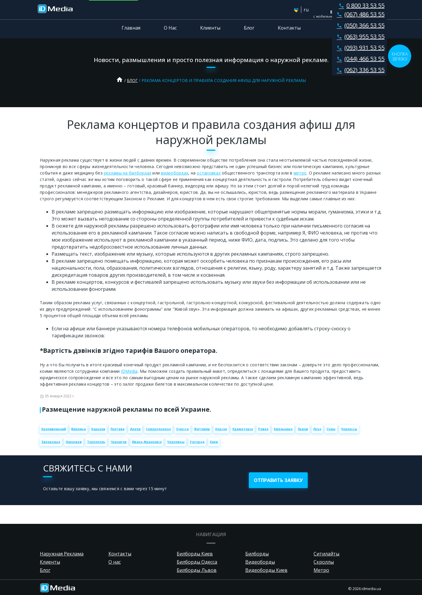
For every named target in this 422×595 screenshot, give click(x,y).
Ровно (263, 429)
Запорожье (50, 442)
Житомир (202, 429)
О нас (114, 562)
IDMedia (129, 371)
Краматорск (242, 429)
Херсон (221, 429)
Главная (131, 28)
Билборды (257, 553)
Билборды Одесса (197, 562)
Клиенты (210, 28)
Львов (303, 429)
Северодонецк (158, 429)
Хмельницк (283, 429)
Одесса (182, 429)
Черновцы (176, 442)
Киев (214, 442)
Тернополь (96, 442)
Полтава (117, 429)
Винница (78, 429)
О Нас (170, 28)
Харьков (98, 429)
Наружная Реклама (62, 553)
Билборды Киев (195, 553)
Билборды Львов (197, 570)
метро (300, 173)
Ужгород (197, 442)
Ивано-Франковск (147, 442)
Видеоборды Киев (266, 570)
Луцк (317, 429)
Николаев (74, 442)
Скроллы (324, 562)
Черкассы (349, 429)
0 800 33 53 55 (360, 5)
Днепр (135, 429)
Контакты (289, 28)
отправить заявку (278, 480)
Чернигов (118, 442)
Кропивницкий (53, 429)
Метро (321, 570)
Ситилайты (326, 553)
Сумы (331, 429)
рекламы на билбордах (127, 173)
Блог (249, 28)
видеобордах (174, 173)
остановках (209, 173)
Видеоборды (260, 562)
